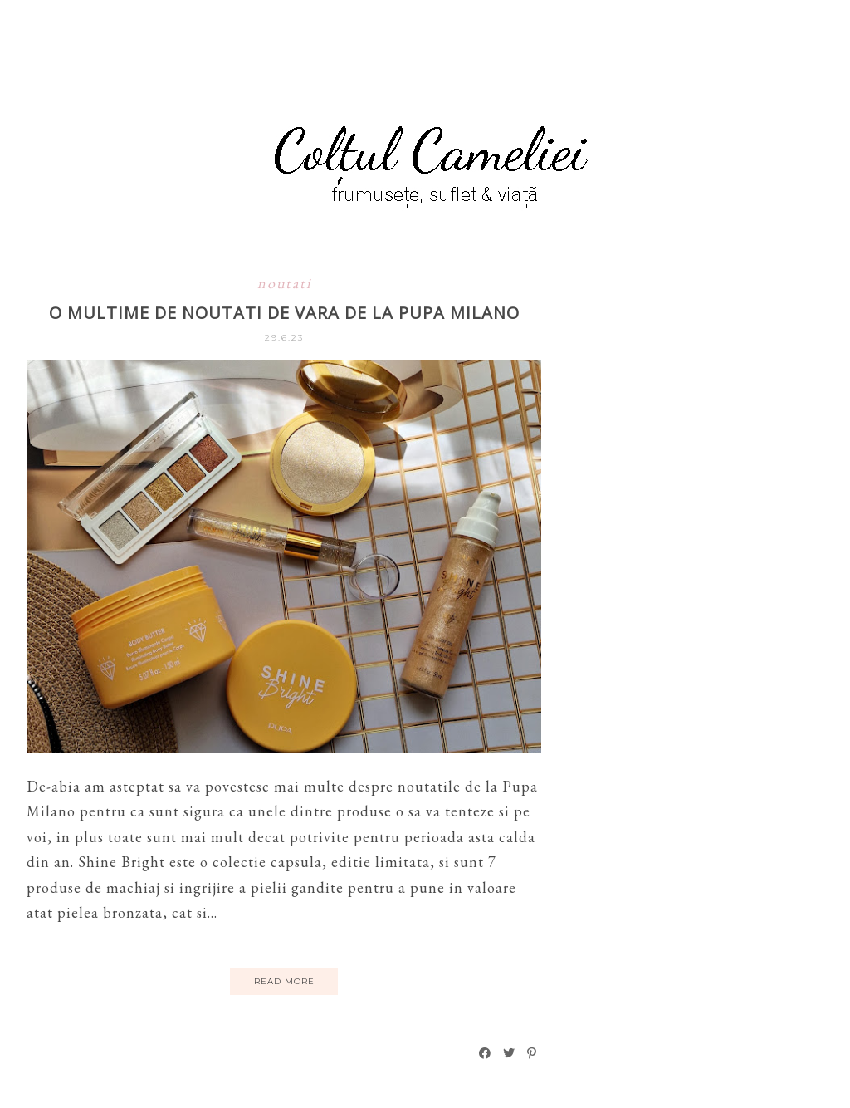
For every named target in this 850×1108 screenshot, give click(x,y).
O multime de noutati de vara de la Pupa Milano (284, 313)
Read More (284, 981)
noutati (284, 282)
